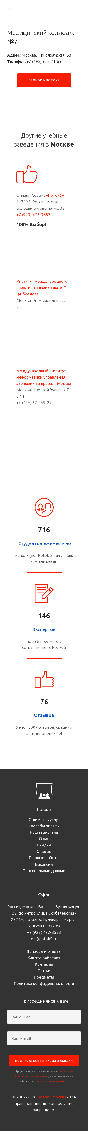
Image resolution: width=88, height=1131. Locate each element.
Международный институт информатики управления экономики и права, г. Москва (43, 377)
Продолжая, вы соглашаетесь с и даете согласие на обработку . (44, 1076)
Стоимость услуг (44, 819)
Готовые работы (44, 857)
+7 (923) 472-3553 (33, 214)
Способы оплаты (44, 826)
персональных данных (51, 1081)
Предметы (44, 977)
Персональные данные (44, 870)
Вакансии (44, 864)
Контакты (44, 964)
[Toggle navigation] (80, 12)
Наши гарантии (44, 832)
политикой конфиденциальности (44, 1073)
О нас (44, 838)
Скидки (44, 845)
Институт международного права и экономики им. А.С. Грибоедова (41, 287)
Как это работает (44, 957)
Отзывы (44, 851)
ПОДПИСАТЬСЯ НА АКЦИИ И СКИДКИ (44, 1060)
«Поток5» (55, 195)
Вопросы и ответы (44, 951)
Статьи (44, 970)
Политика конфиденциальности (44, 983)
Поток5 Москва (52, 1097)
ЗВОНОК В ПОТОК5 (44, 80)
